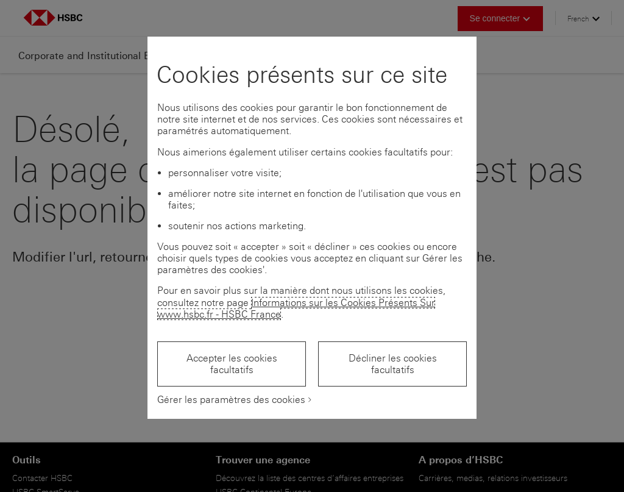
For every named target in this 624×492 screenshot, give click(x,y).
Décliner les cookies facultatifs (393, 364)
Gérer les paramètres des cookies (231, 399)
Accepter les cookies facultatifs (231, 364)
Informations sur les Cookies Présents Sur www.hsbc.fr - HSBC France (296, 308)
